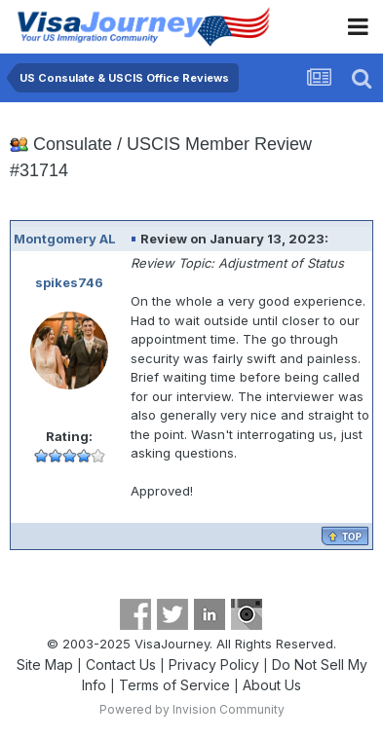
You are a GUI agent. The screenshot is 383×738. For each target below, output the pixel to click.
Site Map (45, 664)
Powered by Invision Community (192, 709)
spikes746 (69, 282)
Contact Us (121, 664)
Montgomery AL (65, 238)
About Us (272, 685)
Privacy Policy (214, 664)
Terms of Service (174, 685)
